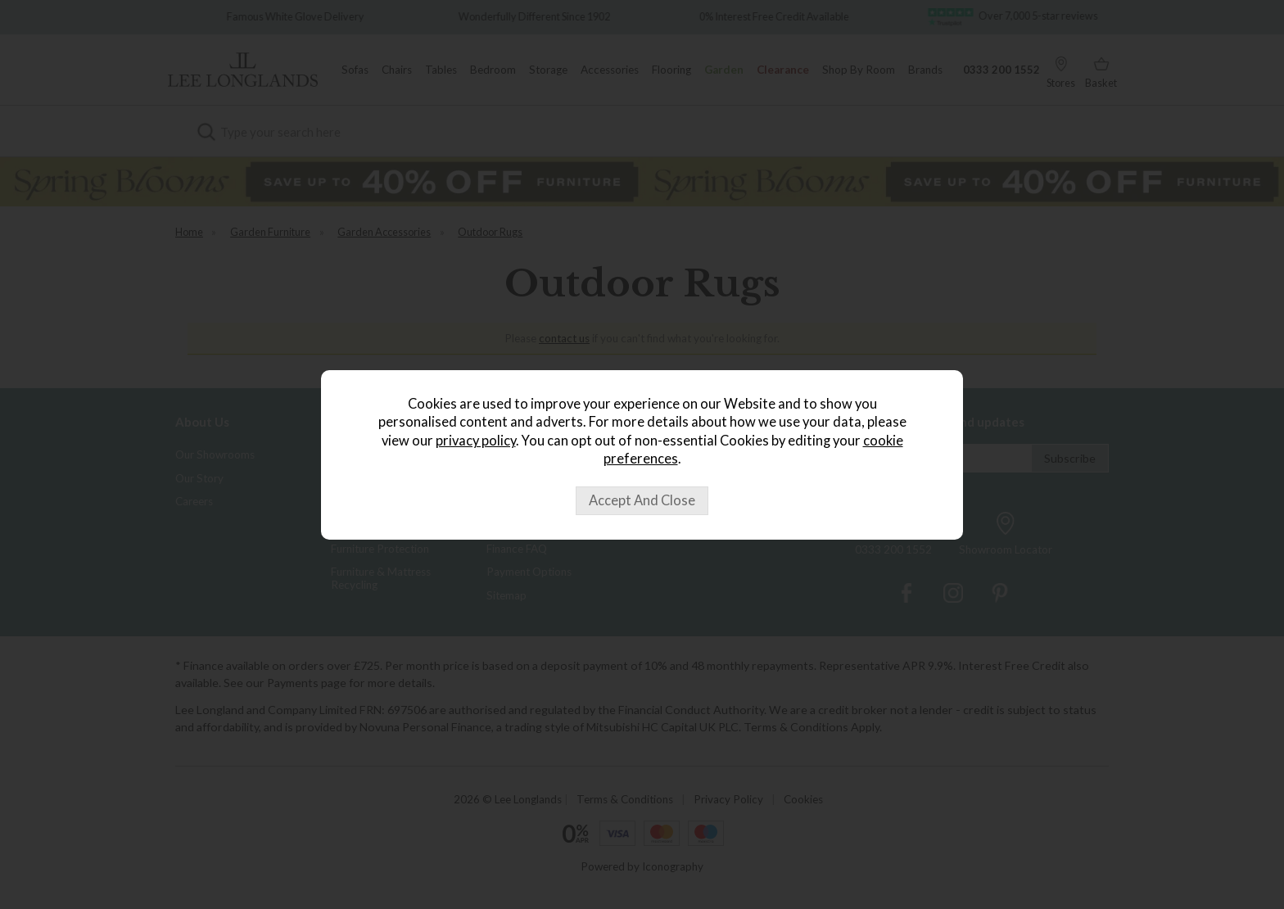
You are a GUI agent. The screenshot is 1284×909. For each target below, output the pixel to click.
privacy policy (476, 440)
